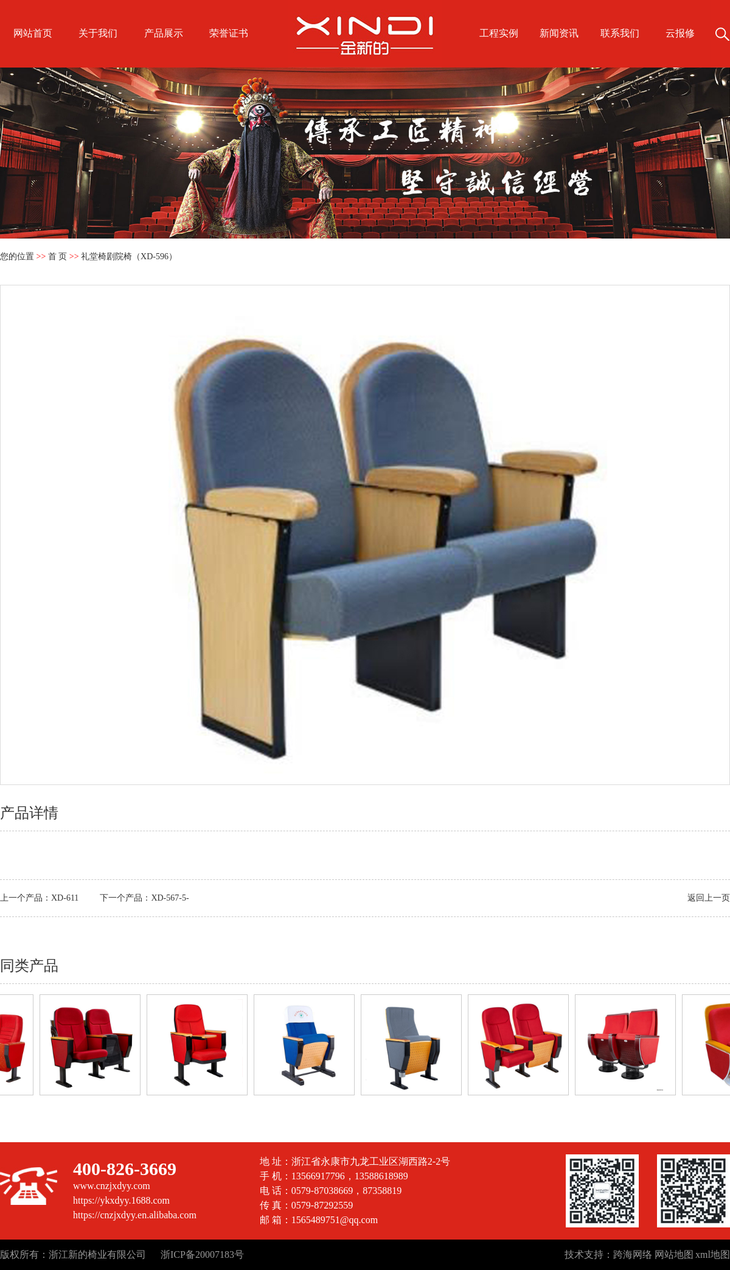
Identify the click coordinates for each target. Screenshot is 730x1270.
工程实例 (498, 33)
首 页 (58, 256)
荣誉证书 (228, 33)
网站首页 (32, 33)
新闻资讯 (559, 33)
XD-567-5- (170, 897)
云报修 (680, 33)
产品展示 (163, 33)
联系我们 (619, 33)
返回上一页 (708, 897)
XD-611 (64, 897)
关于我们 (97, 33)
